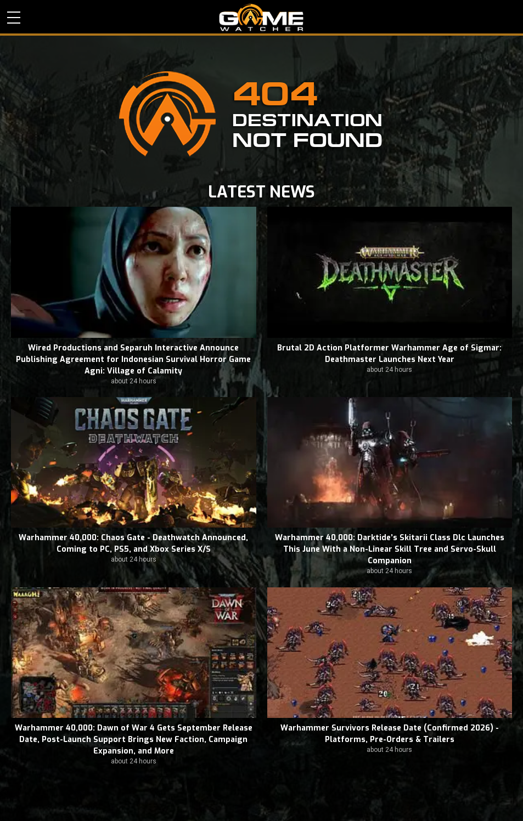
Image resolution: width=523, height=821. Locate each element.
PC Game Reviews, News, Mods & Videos (261, 17)
